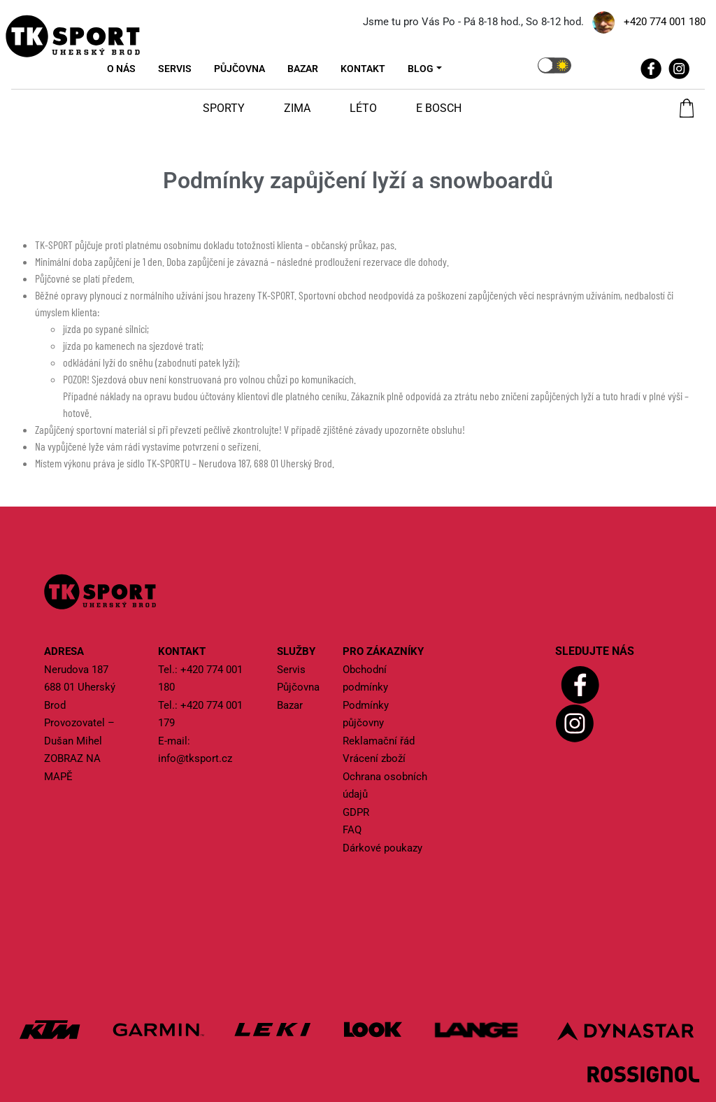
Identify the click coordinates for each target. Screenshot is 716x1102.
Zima (297, 108)
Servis (175, 68)
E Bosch (438, 108)
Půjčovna (239, 68)
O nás (121, 68)
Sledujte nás (594, 651)
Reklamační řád (379, 741)
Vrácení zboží (374, 758)
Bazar (302, 68)
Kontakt (363, 68)
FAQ (352, 830)
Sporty (224, 108)
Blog (421, 68)
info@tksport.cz (195, 758)
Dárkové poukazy (382, 848)
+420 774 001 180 (665, 21)
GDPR (356, 812)
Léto (363, 108)
